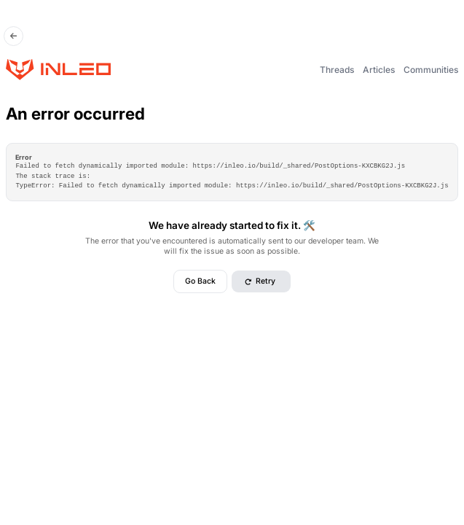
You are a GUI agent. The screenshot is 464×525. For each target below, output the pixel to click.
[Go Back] (14, 36)
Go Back (200, 281)
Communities (431, 69)
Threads (337, 69)
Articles (379, 69)
